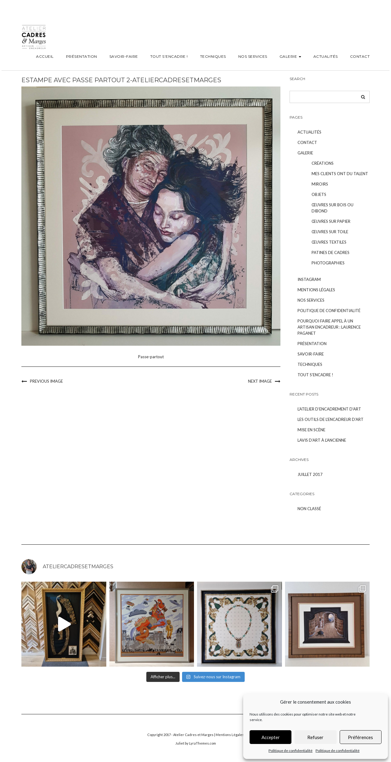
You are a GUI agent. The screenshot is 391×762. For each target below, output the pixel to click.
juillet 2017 (310, 474)
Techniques (213, 56)
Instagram (309, 279)
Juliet (179, 743)
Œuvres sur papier (331, 221)
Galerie (290, 56)
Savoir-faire (123, 56)
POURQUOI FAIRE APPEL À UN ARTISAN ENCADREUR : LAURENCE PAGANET (329, 327)
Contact (360, 56)
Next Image (260, 381)
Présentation (81, 56)
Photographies (328, 262)
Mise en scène (311, 429)
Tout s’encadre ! (169, 56)
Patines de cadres (330, 252)
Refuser (315, 737)
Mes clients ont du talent (340, 173)
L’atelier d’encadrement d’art (329, 409)
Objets (319, 194)
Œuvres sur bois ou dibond (332, 207)
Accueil (45, 56)
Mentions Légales (230, 735)
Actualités (325, 56)
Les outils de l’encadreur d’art (331, 419)
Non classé (309, 508)
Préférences (360, 737)
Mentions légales (316, 289)
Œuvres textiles (329, 242)
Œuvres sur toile (330, 231)
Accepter (270, 737)
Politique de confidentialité (290, 750)
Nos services (252, 56)
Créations (323, 163)
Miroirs (320, 184)
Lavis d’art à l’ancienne (322, 440)
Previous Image (46, 381)
